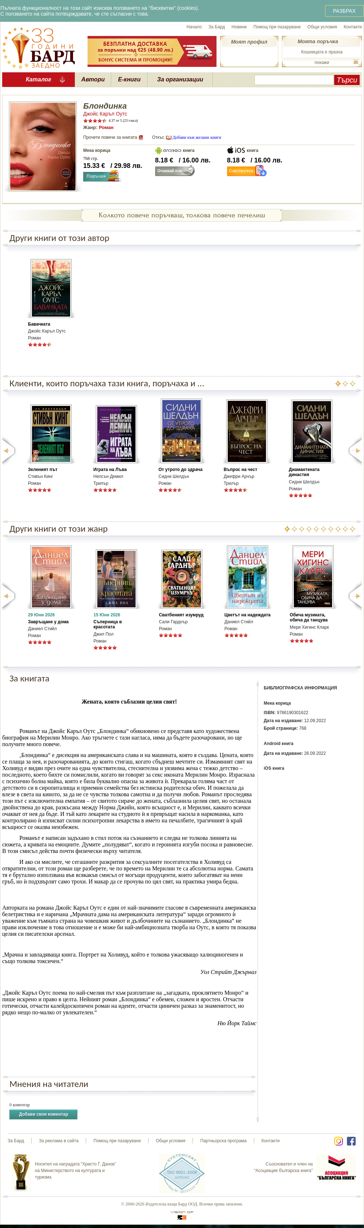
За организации (180, 79)
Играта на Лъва (110, 469)
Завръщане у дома (48, 621)
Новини (239, 26)
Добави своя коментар (43, 1114)
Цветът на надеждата (248, 614)
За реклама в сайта (58, 1140)
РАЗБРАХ (344, 11)
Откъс (158, 137)
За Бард (217, 26)
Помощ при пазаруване (277, 26)
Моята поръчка (318, 41)
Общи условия (322, 26)
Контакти (353, 26)
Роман (106, 127)
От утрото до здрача (180, 469)
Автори (93, 79)
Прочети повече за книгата (110, 137)
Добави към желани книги (197, 137)
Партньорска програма (223, 1140)
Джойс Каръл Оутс (105, 114)
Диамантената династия (304, 472)
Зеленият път (42, 469)
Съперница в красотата (107, 624)
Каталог (38, 79)
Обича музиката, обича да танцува (309, 617)
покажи (322, 62)
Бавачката (39, 324)
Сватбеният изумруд (181, 614)
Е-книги (129, 79)
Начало (194, 26)
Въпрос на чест (240, 469)
